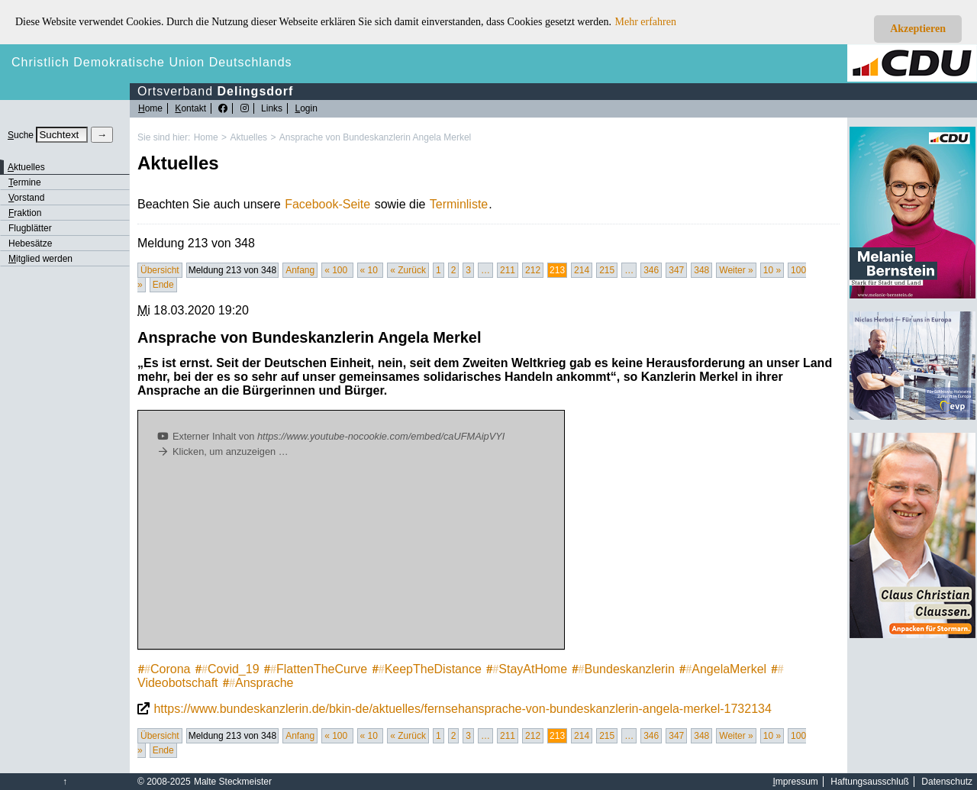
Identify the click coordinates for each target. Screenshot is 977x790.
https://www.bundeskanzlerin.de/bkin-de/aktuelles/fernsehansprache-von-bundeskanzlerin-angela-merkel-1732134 (462, 708)
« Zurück (408, 270)
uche (21, 135)
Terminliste (459, 204)
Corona (164, 669)
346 (651, 270)
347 (676, 270)
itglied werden (40, 258)
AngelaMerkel (722, 669)
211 (507, 270)
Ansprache (258, 682)
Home (206, 137)
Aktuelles (248, 137)
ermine (24, 182)
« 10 (370, 270)
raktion (24, 213)
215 (606, 270)
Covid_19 (227, 669)
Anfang (299, 270)
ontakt (190, 108)
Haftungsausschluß (869, 781)
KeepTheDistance (427, 669)
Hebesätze (30, 243)
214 (581, 270)
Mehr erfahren (645, 21)
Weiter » (736, 270)
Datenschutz (946, 781)
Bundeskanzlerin (623, 669)
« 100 (337, 270)
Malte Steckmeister (233, 781)
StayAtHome (526, 669)
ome (150, 108)
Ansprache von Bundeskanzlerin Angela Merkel (375, 137)
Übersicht (159, 270)
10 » (772, 270)
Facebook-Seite (327, 204)
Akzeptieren (918, 28)
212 (532, 270)
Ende (163, 284)
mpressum (795, 781)
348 (701, 270)
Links (271, 108)
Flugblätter (30, 228)
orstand (26, 197)
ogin (306, 108)
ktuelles (26, 167)
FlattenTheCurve (315, 669)
